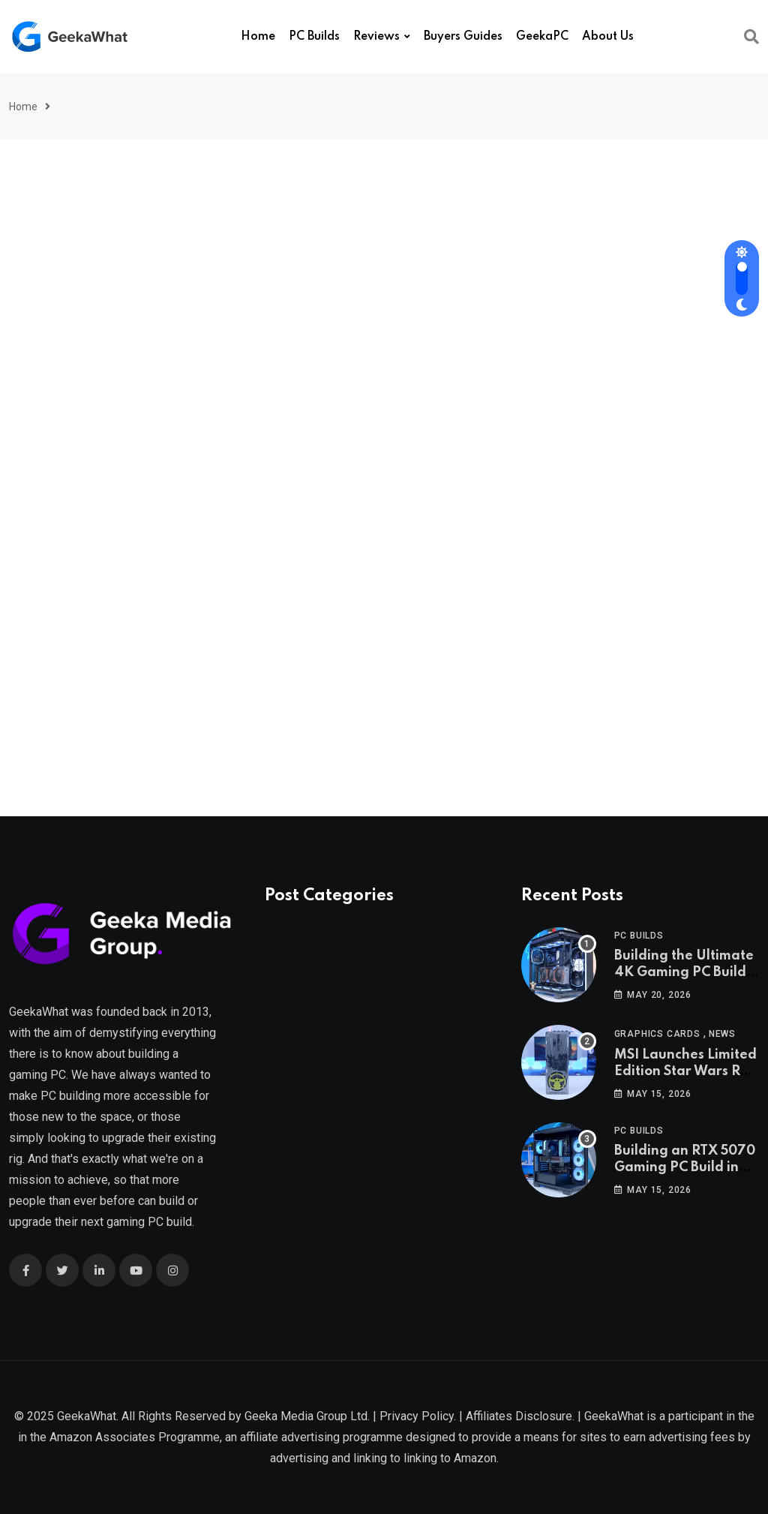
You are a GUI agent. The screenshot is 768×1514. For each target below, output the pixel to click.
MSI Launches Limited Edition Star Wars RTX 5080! (686, 1071)
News (722, 1034)
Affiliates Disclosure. (520, 1416)
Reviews (376, 37)
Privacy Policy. (418, 1416)
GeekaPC (542, 37)
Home (258, 37)
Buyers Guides (463, 37)
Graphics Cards (657, 1034)
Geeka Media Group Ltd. (307, 1416)
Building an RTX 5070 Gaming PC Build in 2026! (684, 1167)
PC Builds (314, 37)
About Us (608, 37)
